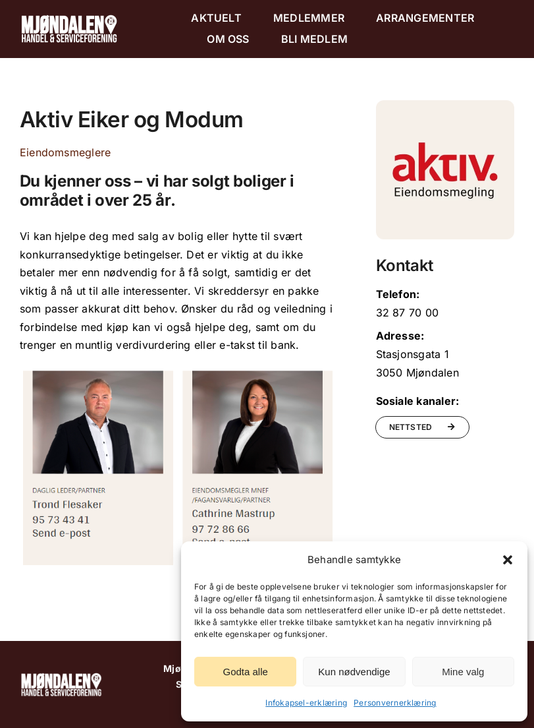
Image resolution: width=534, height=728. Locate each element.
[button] (507, 559)
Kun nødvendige (354, 671)
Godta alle (245, 671)
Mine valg (463, 671)
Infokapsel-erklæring (306, 703)
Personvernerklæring (395, 703)
